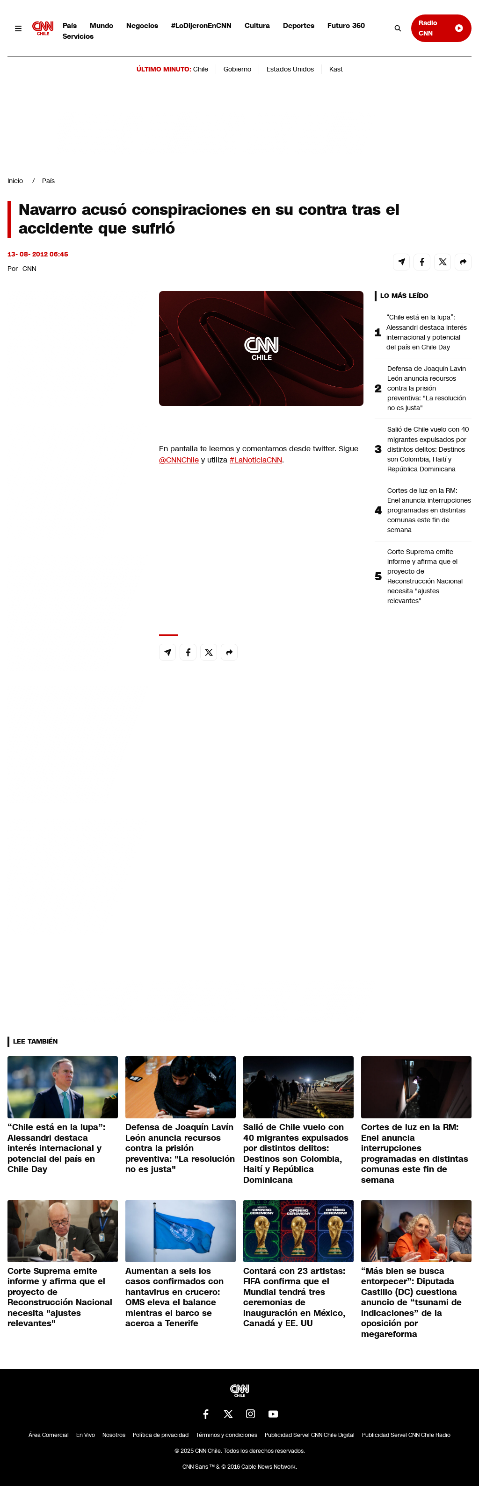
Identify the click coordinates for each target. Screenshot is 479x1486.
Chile (200, 69)
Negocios (142, 25)
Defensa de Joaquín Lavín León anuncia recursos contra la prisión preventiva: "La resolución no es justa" (426, 388)
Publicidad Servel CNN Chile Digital (310, 1435)
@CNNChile (179, 460)
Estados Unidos (290, 69)
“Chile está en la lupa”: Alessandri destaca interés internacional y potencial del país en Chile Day (426, 332)
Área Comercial (49, 1435)
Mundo (101, 25)
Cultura (257, 25)
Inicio (15, 180)
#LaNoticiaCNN (256, 460)
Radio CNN (441, 27)
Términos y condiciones (226, 1435)
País (70, 25)
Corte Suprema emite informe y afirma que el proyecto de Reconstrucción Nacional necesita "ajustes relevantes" (425, 576)
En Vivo (85, 1435)
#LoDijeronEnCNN (201, 25)
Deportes (298, 25)
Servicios (78, 36)
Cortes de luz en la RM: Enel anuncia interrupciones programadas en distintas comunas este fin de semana (429, 510)
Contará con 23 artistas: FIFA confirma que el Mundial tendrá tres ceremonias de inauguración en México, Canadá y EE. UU (294, 1297)
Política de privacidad (161, 1435)
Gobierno (237, 69)
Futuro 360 (346, 25)
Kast (336, 69)
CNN (29, 268)
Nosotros (113, 1435)
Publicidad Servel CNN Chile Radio (406, 1435)
